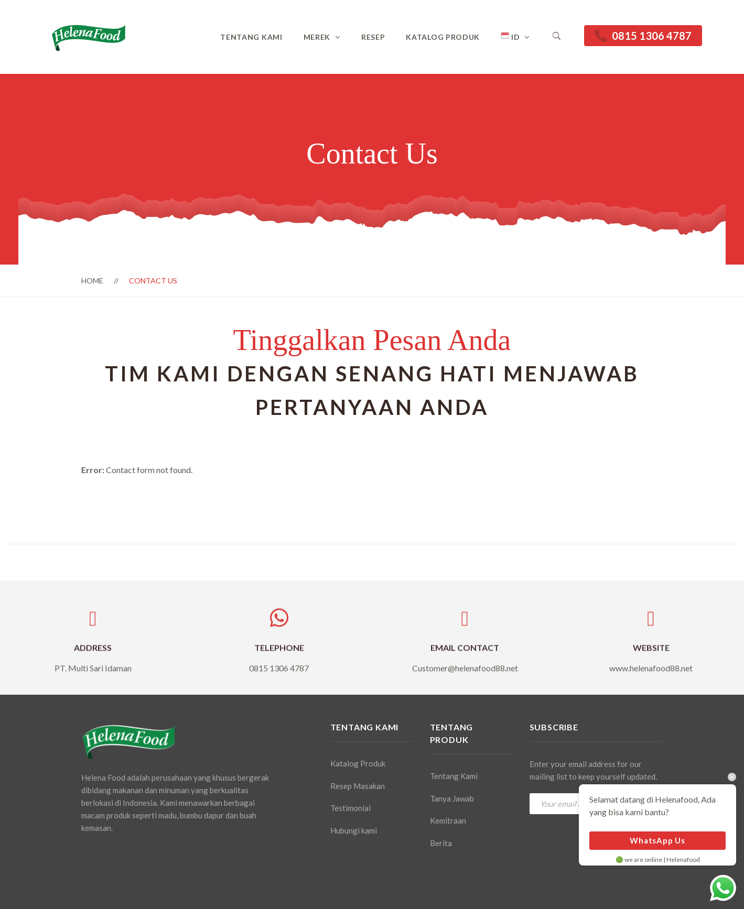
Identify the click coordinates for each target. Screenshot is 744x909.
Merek (317, 36)
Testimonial (350, 808)
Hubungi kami (353, 830)
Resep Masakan (357, 786)
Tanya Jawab (452, 798)
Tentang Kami (251, 36)
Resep (373, 36)
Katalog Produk (443, 36)
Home (92, 280)
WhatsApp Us (657, 840)
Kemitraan (448, 820)
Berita (441, 843)
